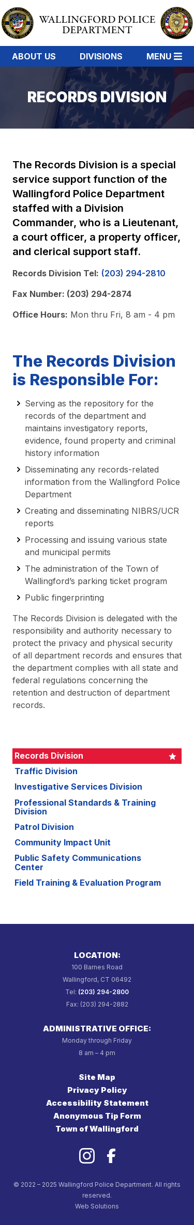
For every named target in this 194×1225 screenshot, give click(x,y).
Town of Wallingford (97, 1129)
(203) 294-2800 (103, 992)
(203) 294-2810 (133, 273)
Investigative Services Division (78, 786)
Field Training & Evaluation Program (87, 882)
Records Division (48, 755)
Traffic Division (46, 771)
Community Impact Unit (62, 842)
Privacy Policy (97, 1090)
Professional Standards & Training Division (85, 807)
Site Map (97, 1077)
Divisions (101, 56)
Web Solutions (97, 1206)
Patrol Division (44, 827)
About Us (34, 56)
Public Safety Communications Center (77, 862)
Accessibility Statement (97, 1103)
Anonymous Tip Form (97, 1116)
